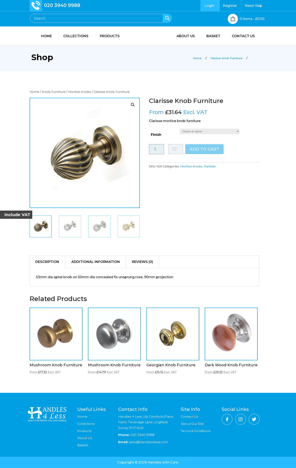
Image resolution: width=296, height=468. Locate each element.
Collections (86, 424)
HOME (46, 36)
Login (209, 6)
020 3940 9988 (62, 5)
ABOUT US (186, 36)
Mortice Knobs (79, 92)
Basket (82, 445)
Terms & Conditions (195, 431)
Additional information (95, 262)
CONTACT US (243, 36)
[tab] (47, 262)
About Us (84, 438)
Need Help (253, 6)
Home (34, 92)
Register (230, 6)
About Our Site (192, 424)
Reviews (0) (142, 262)
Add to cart (204, 149)
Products (84, 431)
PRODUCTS (110, 36)
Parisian (210, 166)
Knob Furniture (54, 92)
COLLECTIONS (75, 36)
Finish (156, 135)
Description (47, 262)
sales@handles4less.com (148, 442)
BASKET (213, 36)
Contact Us (189, 416)
